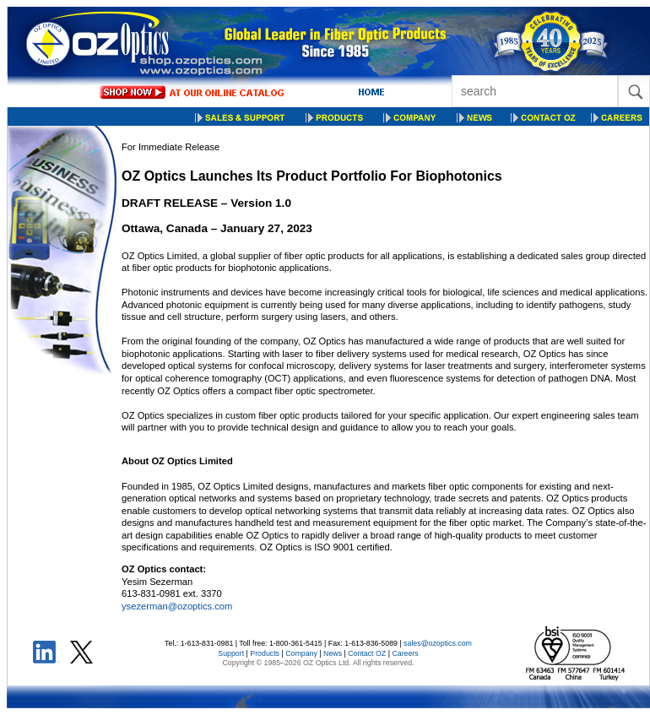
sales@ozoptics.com (438, 643)
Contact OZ (367, 653)
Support (231, 653)
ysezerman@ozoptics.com (177, 606)
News (332, 653)
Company (301, 653)
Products (264, 653)
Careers (405, 653)
